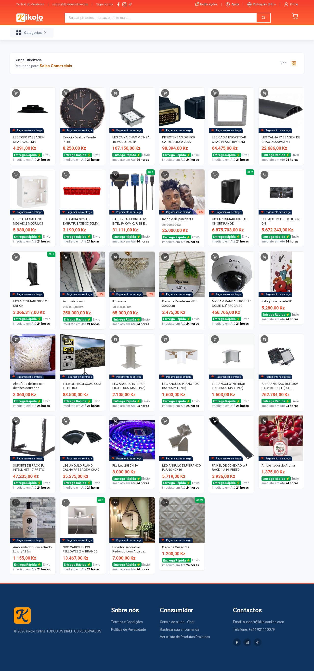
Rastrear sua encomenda (179, 629)
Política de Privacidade (128, 629)
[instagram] (124, 4)
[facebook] (118, 4)
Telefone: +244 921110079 (254, 629)
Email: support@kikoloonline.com (258, 622)
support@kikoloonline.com (70, 4)
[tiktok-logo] (130, 4)
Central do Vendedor (30, 4)
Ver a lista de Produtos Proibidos (185, 637)
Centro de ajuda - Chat (177, 622)
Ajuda (232, 4)
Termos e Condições (127, 622)
